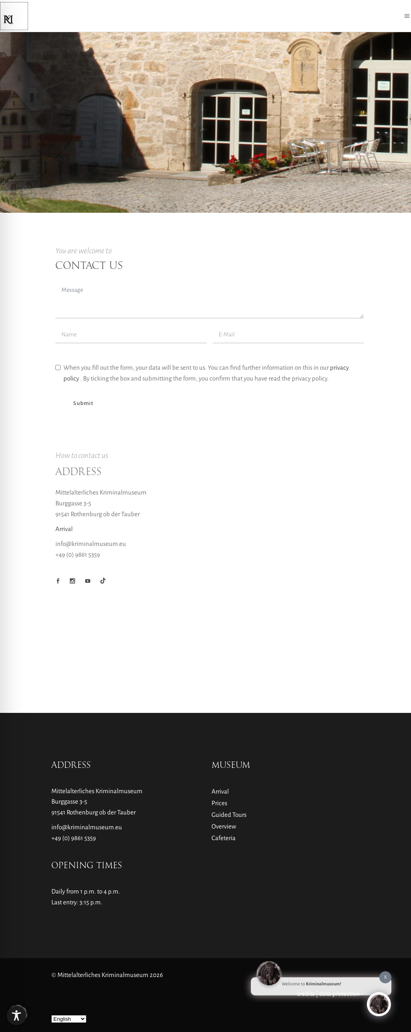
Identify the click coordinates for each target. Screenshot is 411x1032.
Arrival (64, 589)
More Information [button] (158, 393)
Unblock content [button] (309, 366)
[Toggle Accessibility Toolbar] (16, 1015)
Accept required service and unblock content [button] (309, 395)
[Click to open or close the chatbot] (379, 1001)
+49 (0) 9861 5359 (73, 838)
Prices (219, 803)
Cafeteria (224, 838)
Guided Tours (229, 814)
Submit (83, 463)
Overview (224, 826)
